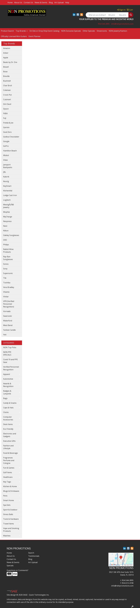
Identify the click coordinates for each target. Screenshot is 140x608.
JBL (4, 172)
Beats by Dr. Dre (10, 62)
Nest (5, 226)
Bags (5, 398)
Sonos (6, 264)
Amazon (6, 48)
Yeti (4, 334)
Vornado (7, 311)
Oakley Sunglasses (11, 235)
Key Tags (7, 481)
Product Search (7, 31)
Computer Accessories (8, 418)
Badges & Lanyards (7, 392)
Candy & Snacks (9, 403)
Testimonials (33, 556)
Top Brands (21, 31)
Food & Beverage (10, 453)
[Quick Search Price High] (123, 14)
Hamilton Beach (10, 150)
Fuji (4, 118)
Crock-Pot (7, 95)
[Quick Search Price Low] (112, 14)
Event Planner (35, 36)
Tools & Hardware (11, 519)
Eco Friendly (8, 429)
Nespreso (7, 221)
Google (6, 141)
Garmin (6, 127)
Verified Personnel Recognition (11, 368)
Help (67, 2)
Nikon (5, 230)
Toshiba (6, 282)
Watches (6, 535)
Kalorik (6, 176)
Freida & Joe (8, 122)
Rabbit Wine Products (8, 250)
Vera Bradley (8, 287)
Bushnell (7, 81)
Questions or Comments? (17, 570)
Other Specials (89, 31)
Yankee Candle (9, 330)
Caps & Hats (8, 407)
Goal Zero (7, 132)
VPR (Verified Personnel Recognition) (8, 304)
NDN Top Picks (9, 347)
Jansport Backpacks (7, 166)
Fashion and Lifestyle (8, 447)
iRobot (6, 155)
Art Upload (59, 2)
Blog (51, 2)
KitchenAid (7, 190)
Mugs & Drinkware (11, 491)
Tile (4, 278)
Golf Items (7, 472)
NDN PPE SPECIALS (7, 353)
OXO (5, 240)
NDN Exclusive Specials (71, 31)
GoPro (6, 146)
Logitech (7, 200)
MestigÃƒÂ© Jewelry (8, 206)
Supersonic (8, 273)
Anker (5, 53)
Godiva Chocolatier (11, 136)
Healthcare (7, 477)
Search (31, 553)
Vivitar (6, 296)
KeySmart (7, 186)
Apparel (6, 374)
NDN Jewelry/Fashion (118, 31)
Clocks (6, 412)
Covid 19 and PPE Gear (10, 360)
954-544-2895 (104, 24)
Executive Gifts (9, 441)
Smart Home (8, 500)
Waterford (7, 320)
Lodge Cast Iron (10, 195)
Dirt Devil (7, 104)
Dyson (6, 109)
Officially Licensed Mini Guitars (14, 36)
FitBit (5, 113)
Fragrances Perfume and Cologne (8, 460)
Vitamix (6, 292)
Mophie (6, 212)
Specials (10, 565)
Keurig (6, 181)
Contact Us (28, 2)
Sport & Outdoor (10, 509)
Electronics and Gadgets (9, 435)
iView (5, 160)
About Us (18, 2)
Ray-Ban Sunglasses (8, 258)
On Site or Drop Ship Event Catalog (44, 31)
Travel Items (8, 523)
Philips (6, 244)
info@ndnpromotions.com (122, 24)
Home (10, 2)
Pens (5, 495)
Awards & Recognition (8, 385)
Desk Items (8, 424)
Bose (5, 71)
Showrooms (102, 31)
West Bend (7, 325)
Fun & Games (8, 468)
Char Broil (7, 85)
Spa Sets (6, 505)
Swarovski (7, 316)
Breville (6, 76)
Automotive (8, 379)
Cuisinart (7, 99)
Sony (5, 268)
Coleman (7, 90)
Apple (5, 57)
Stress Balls (8, 514)
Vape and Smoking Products (11, 529)
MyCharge (7, 216)
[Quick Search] (96, 14)
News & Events (41, 2)
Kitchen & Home (10, 486)
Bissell (6, 67)
